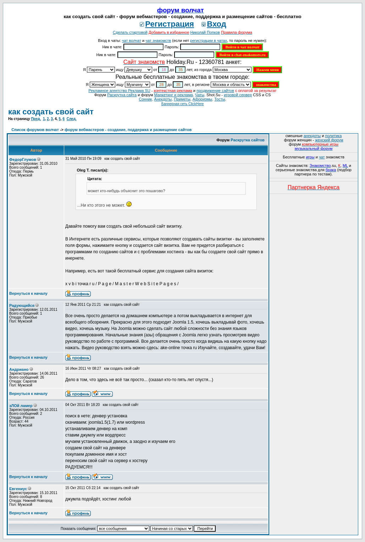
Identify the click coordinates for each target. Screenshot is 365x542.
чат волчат (131, 40)
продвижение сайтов (215, 90)
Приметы (182, 99)
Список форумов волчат (35, 130)
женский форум (329, 140)
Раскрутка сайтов (248, 140)
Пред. (36, 119)
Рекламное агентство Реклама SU (119, 90)
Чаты (199, 95)
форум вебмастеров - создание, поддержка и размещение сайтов (128, 130)
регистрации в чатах (208, 40)
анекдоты (312, 136)
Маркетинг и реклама (173, 95)
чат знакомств (158, 40)
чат (322, 157)
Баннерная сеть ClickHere (182, 104)
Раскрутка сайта (122, 95)
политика (333, 136)
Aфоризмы (202, 99)
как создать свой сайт (51, 111)
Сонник (145, 99)
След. (72, 119)
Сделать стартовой (130, 32)
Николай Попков (205, 32)
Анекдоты (163, 99)
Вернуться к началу (28, 293)
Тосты (219, 99)
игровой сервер (238, 95)
